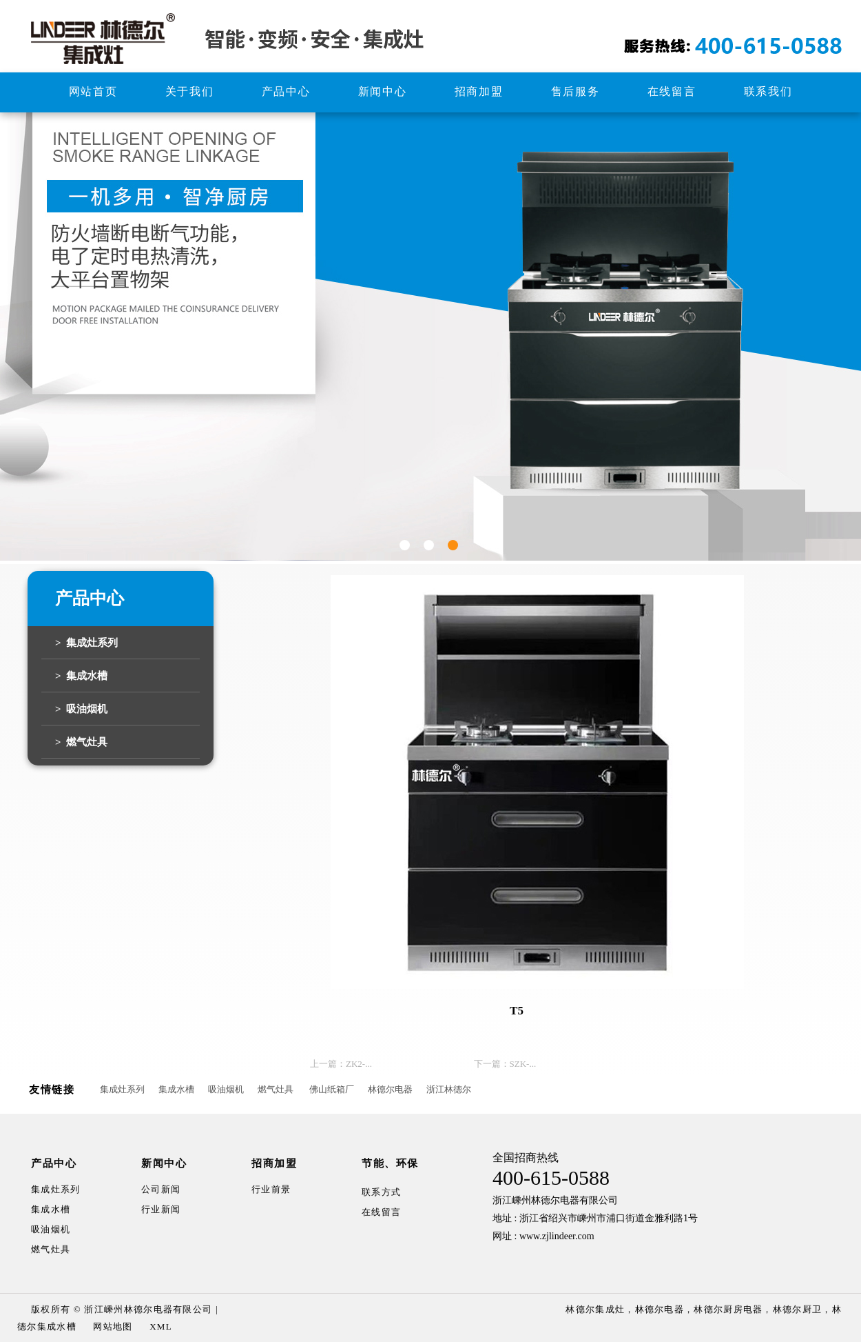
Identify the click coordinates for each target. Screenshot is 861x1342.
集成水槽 (176, 1089)
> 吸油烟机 (81, 708)
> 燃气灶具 (81, 742)
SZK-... (523, 1064)
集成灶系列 (122, 1089)
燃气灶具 (275, 1089)
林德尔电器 (390, 1089)
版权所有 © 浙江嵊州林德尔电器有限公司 (121, 1309)
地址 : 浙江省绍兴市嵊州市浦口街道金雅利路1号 (595, 1218)
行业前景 (271, 1189)
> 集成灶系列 (86, 642)
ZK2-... (359, 1064)
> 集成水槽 (81, 675)
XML (160, 1326)
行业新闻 (160, 1209)
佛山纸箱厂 (331, 1089)
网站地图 (112, 1326)
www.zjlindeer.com (556, 1236)
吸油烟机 (226, 1089)
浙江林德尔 (448, 1089)
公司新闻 (160, 1189)
